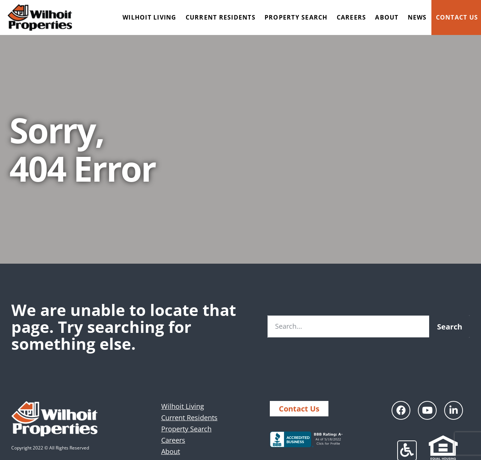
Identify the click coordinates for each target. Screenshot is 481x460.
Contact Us (457, 17)
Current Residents (221, 17)
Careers (351, 17)
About (386, 17)
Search (449, 327)
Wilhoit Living (150, 17)
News (417, 17)
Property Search (296, 17)
